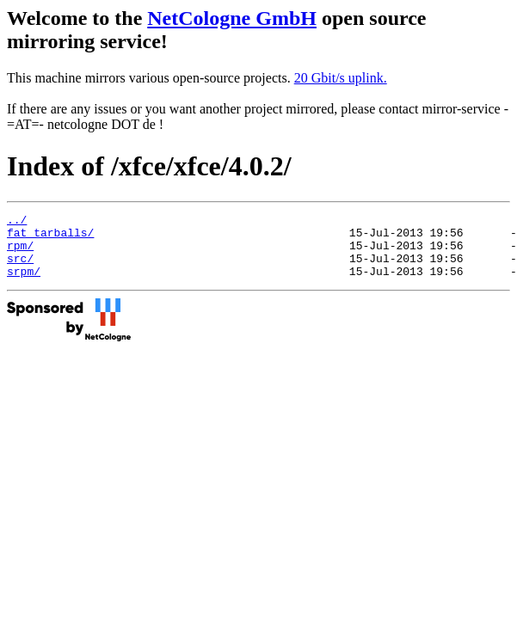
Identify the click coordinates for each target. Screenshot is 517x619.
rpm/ (20, 252)
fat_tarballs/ (50, 237)
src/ (20, 268)
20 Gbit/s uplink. (340, 77)
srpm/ (23, 283)
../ (17, 222)
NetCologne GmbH (232, 18)
